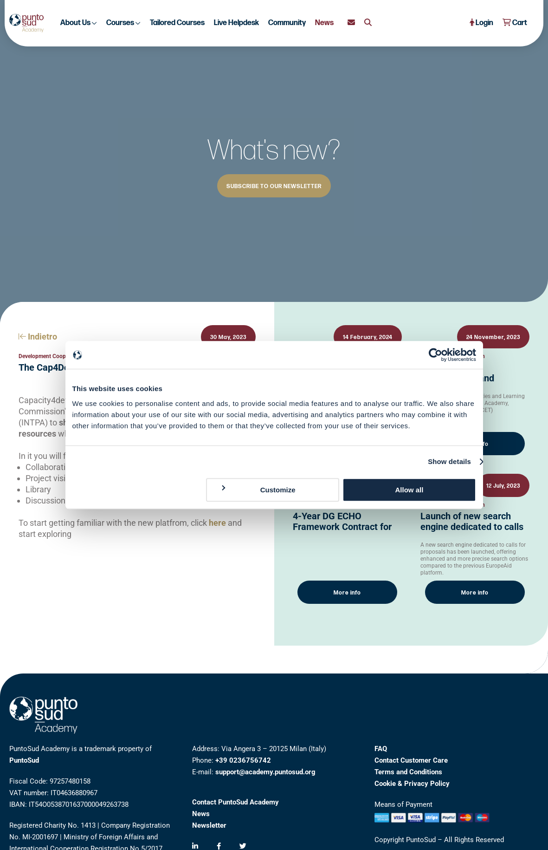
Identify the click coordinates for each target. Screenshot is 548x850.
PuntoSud (24, 760)
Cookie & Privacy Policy (412, 783)
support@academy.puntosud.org (265, 772)
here (217, 523)
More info (347, 592)
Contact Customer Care (411, 760)
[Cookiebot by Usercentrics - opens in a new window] (435, 355)
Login (481, 23)
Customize (257, 489)
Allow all (409, 490)
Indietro (38, 336)
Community (287, 23)
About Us (78, 23)
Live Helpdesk (236, 23)
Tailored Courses (177, 23)
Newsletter (209, 825)
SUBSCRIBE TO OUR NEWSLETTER (274, 186)
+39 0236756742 (243, 760)
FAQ (380, 749)
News (324, 23)
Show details (449, 461)
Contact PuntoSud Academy (235, 802)
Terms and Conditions (408, 772)
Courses (123, 23)
